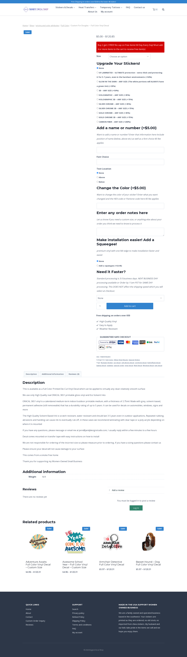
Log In (136, 508)
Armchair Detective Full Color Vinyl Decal (111, 563)
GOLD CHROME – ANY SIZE (114, 113)
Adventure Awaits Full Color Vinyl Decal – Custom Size (38, 564)
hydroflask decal (153, 363)
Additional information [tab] (53, 374)
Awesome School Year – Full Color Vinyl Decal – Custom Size (75, 564)
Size (98, 56)
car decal (117, 363)
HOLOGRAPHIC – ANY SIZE (114, 95)
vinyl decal (129, 365)
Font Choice (103, 156)
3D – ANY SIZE (109, 90)
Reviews (29, 624)
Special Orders (134, 360)
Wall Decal (138, 365)
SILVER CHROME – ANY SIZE (115, 104)
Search (75, 609)
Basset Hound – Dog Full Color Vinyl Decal (148, 563)
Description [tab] (31, 374)
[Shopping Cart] (155, 9)
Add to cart (128, 306)
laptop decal (101, 365)
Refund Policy (78, 617)
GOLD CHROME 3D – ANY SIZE (116, 117)
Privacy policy (78, 613)
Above (102, 177)
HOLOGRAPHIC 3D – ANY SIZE (116, 99)
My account (107, 11)
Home (28, 609)
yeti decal (158, 365)
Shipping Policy (78, 620)
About (28, 613)
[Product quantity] (101, 306)
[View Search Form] (161, 9)
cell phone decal (127, 363)
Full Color (109, 360)
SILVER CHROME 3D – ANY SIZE (116, 108)
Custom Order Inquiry (35, 620)
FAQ (128, 7)
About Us (92, 11)
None (101, 68)
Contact (29, 617)
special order (119, 365)
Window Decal (148, 365)
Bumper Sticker (107, 363)
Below (102, 182)
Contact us (139, 7)
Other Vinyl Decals (121, 360)
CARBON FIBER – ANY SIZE (115, 122)
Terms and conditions (82, 624)
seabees (110, 365)
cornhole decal (141, 363)
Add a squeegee (110, 266)
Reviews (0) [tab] (74, 374)
